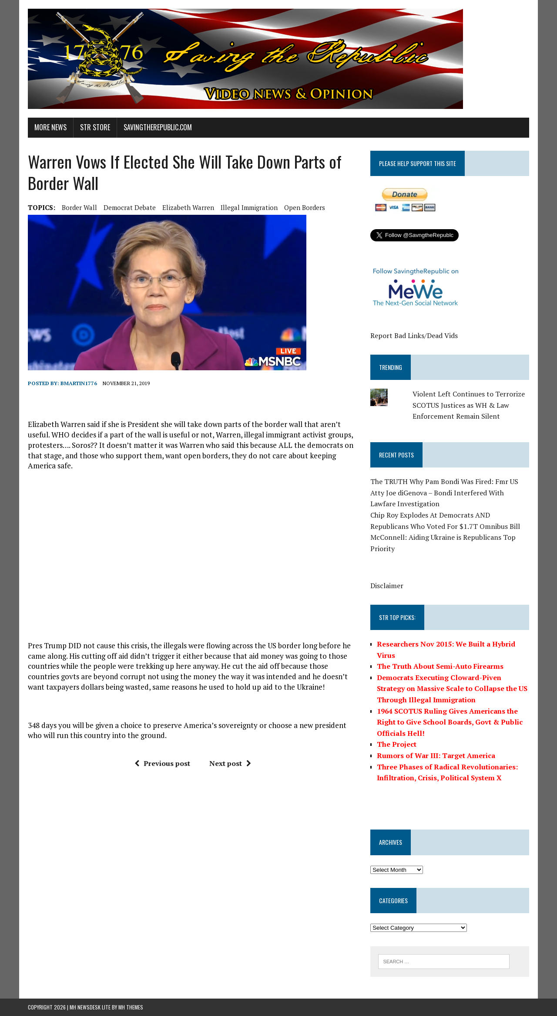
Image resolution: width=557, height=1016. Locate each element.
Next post (230, 763)
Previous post (162, 763)
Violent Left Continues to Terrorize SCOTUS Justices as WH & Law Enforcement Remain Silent (469, 405)
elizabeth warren (188, 207)
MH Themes (130, 1007)
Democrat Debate (130, 207)
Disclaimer (386, 585)
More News (50, 127)
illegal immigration (249, 207)
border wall (79, 207)
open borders (304, 207)
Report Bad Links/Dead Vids (414, 335)
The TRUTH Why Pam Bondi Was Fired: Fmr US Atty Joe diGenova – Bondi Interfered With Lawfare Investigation (444, 492)
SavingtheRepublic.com (158, 127)
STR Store (95, 127)
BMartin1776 (78, 383)
